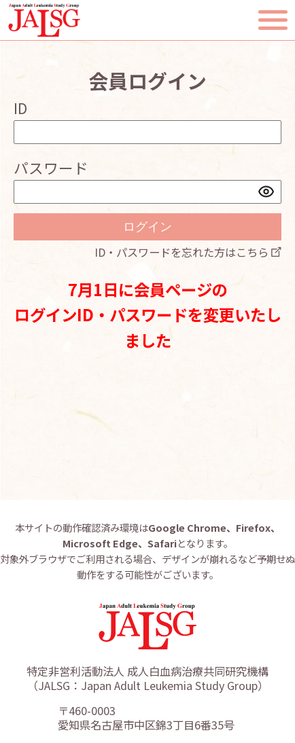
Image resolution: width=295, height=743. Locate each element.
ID (20, 107)
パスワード (51, 167)
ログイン (147, 227)
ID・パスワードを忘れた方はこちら (181, 252)
